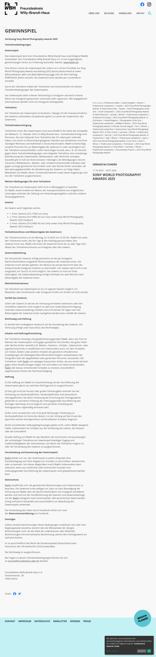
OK (149, 651)
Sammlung (125, 13)
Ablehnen (142, 651)
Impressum (24, 621)
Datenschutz (42, 621)
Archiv (140, 13)
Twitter (19, 593)
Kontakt (10, 621)
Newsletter (60, 621)
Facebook (142, 4)
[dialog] (129, 645)
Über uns (94, 13)
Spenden (75, 621)
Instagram (149, 4)
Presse (87, 621)
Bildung (109, 13)
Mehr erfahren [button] (113, 651)
